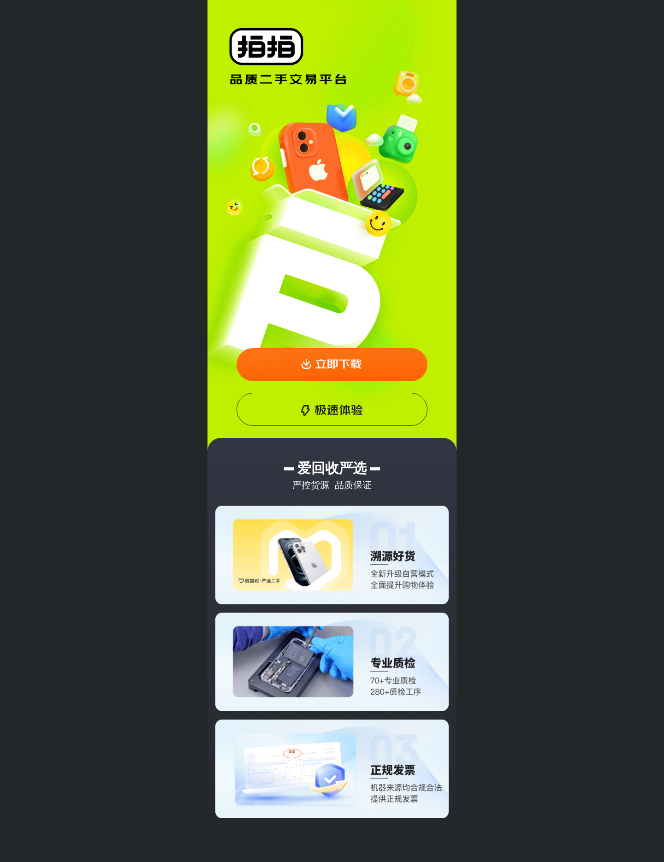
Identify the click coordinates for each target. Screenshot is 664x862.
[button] (332, 364)
